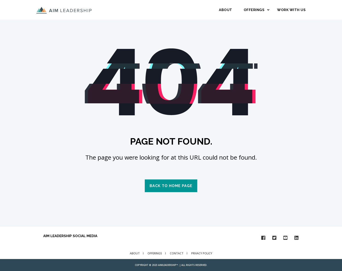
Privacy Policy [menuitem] (201, 253)
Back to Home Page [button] (171, 186)
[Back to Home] (64, 9)
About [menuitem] (135, 253)
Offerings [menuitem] (155, 253)
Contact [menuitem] (176, 253)
